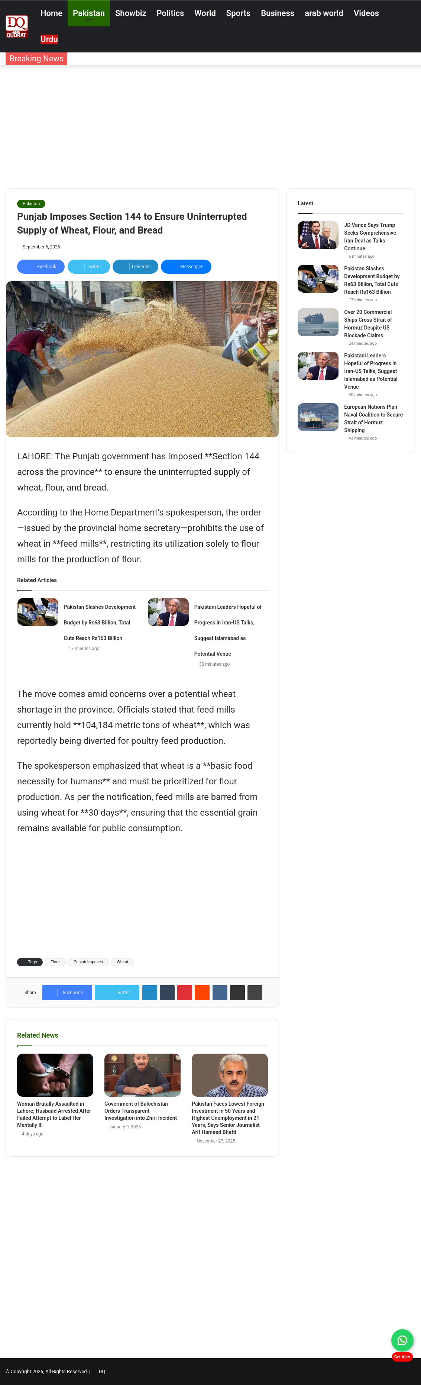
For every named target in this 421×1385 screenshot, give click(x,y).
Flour (55, 962)
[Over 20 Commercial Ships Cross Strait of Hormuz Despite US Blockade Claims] (318, 322)
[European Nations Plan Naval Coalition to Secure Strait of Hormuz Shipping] (318, 417)
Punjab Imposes (88, 962)
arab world (324, 13)
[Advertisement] (210, 125)
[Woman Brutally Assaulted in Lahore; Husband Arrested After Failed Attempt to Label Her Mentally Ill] (55, 1075)
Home (51, 13)
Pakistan (89, 13)
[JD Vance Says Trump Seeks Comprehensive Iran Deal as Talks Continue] (318, 235)
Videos (366, 13)
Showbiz (130, 13)
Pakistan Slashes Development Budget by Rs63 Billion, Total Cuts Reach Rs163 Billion (100, 622)
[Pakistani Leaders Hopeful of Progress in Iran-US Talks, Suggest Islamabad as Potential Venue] (168, 612)
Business (277, 13)
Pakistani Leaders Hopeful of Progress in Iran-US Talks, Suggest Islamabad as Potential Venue (370, 371)
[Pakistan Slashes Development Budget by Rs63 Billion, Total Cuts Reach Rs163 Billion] (37, 612)
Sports (238, 13)
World (205, 13)
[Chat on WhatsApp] (402, 1340)
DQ (102, 1371)
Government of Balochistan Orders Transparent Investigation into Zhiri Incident (140, 1111)
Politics (170, 13)
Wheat (122, 962)
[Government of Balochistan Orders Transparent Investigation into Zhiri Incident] (142, 1075)
